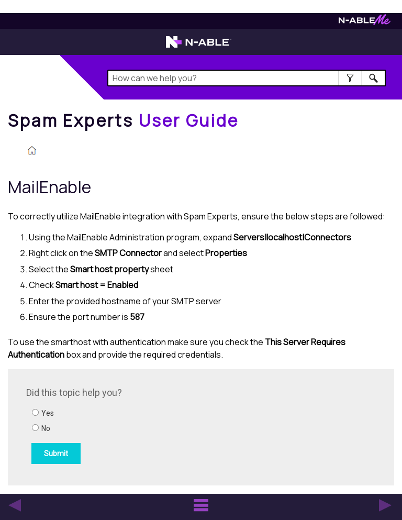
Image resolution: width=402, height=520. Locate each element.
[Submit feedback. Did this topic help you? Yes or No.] (167, 426)
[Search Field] (246, 78)
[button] (350, 78)
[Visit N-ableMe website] (364, 22)
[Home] (123, 120)
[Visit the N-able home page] (198, 46)
